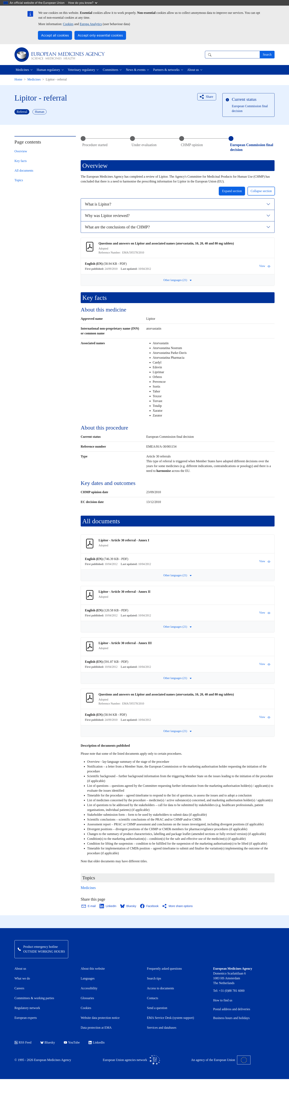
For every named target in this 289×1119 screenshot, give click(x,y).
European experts (25, 1017)
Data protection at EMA (96, 1027)
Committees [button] (110, 69)
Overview (20, 151)
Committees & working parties (34, 998)
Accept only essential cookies (100, 35)
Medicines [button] (22, 69)
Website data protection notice (100, 1017)
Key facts (20, 161)
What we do (22, 978)
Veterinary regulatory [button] (81, 69)
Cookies (68, 24)
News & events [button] (136, 69)
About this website (93, 968)
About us (20, 968)
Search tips (154, 978)
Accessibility (89, 988)
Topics (18, 180)
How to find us (222, 1000)
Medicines (34, 79)
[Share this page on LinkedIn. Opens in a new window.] (108, 906)
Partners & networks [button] (166, 69)
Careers (19, 988)
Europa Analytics (91, 24)
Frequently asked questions (164, 968)
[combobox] (232, 54)
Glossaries (87, 998)
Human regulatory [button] (48, 69)
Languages (88, 978)
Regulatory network (27, 1008)
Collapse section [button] (261, 191)
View (264, 266)
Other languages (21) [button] (177, 280)
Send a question (157, 1008)
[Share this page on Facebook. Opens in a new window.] (149, 906)
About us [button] (193, 69)
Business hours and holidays (231, 1018)
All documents (23, 170)
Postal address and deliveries (231, 1009)
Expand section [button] (232, 191)
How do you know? (83, 2)
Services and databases (161, 1027)
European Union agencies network (131, 1060)
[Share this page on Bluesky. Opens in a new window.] (128, 906)
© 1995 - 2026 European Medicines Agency (42, 1060)
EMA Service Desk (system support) (170, 1017)
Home (18, 79)
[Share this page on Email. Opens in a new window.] (89, 906)
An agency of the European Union (220, 1060)
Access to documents (160, 988)
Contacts (152, 998)
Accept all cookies (55, 35)
